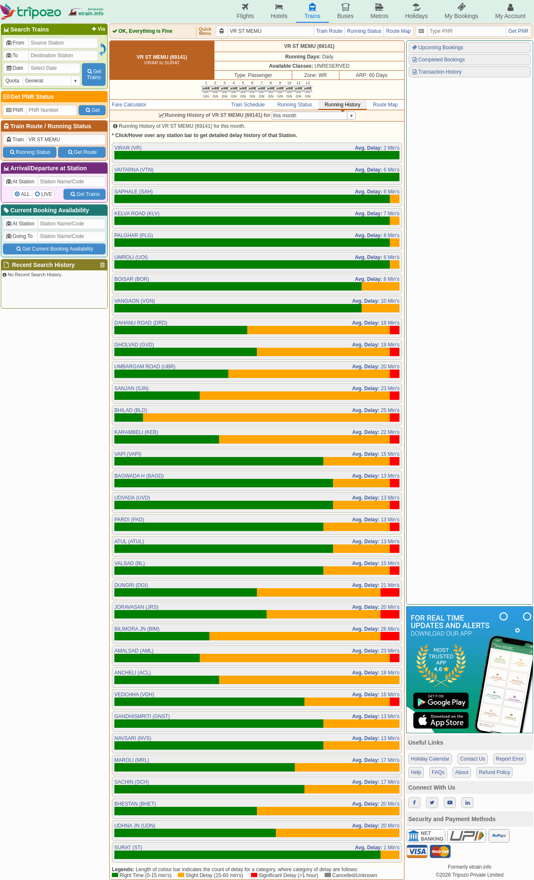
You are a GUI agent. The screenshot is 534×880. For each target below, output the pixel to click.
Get (92, 110)
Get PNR (518, 31)
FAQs (438, 772)
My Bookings (461, 11)
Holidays (416, 11)
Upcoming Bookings (437, 47)
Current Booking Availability (45, 210)
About (461, 772)
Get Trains (84, 194)
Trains (312, 11)
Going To (19, 236)
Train (14, 140)
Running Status (69, 126)
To (11, 55)
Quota (12, 81)
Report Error (509, 759)
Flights (245, 11)
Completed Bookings (438, 60)
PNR (14, 110)
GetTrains (93, 74)
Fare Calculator (129, 105)
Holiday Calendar (430, 759)
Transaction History (436, 72)
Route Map (398, 31)
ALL (25, 194)
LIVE (46, 194)
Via (97, 29)
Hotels (279, 11)
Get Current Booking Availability (54, 249)
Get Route (82, 152)
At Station (19, 182)
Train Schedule (248, 105)
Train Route (27, 126)
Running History (342, 105)
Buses (345, 11)
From (14, 43)
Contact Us (472, 759)
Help (416, 772)
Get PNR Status (28, 96)
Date (14, 68)
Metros (379, 11)
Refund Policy (494, 772)
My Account (510, 11)
